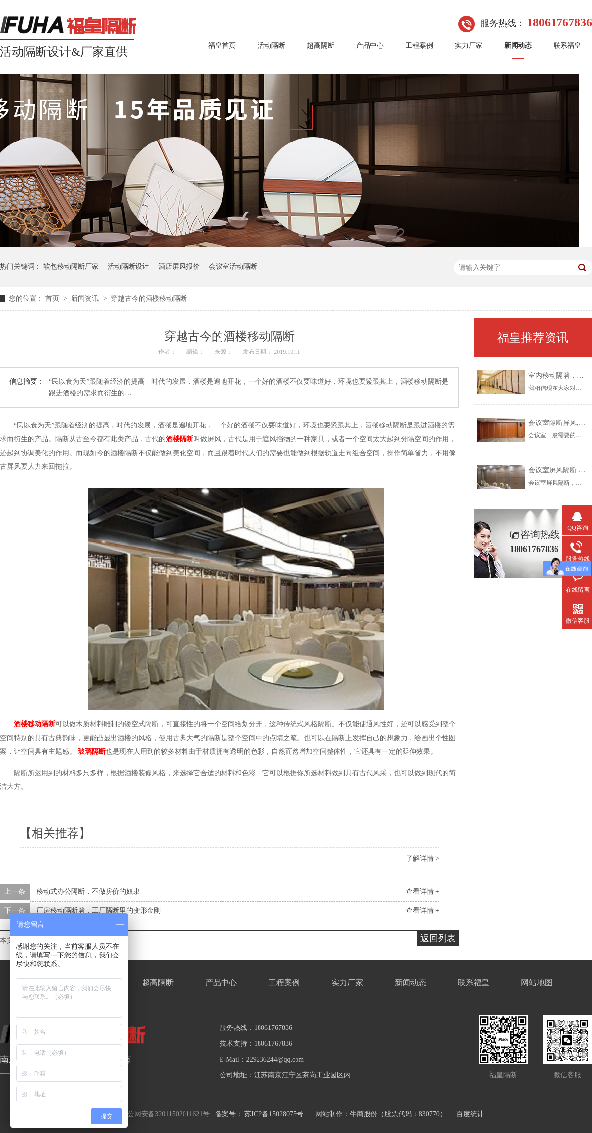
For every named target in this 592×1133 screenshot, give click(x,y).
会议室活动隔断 (233, 266)
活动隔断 (271, 45)
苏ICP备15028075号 (273, 1114)
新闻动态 (518, 45)
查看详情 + (422, 891)
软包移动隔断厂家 (71, 266)
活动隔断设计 (128, 266)
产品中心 (370, 45)
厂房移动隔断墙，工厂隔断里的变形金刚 (99, 910)
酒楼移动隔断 (34, 724)
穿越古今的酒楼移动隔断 (149, 298)
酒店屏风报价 (179, 266)
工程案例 (419, 45)
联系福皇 (567, 45)
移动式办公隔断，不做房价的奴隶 (88, 891)
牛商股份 (363, 1114)
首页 (53, 298)
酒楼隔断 (179, 439)
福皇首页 (222, 45)
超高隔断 (320, 45)
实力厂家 (468, 45)
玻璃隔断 (92, 751)
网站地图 (537, 982)
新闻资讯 (86, 298)
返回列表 (438, 938)
